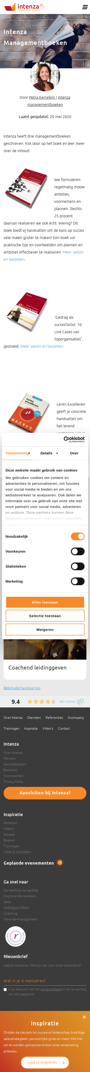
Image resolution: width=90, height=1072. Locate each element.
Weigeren (45, 629)
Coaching (10, 913)
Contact (64, 728)
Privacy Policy (13, 781)
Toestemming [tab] (17, 453)
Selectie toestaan (45, 616)
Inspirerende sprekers (20, 896)
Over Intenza (13, 717)
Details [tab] (46, 453)
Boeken (9, 840)
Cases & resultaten (17, 851)
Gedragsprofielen (17, 907)
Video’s (47, 728)
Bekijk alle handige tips (22, 688)
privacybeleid (51, 989)
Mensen (10, 758)
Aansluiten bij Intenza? (45, 793)
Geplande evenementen (33, 863)
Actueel (9, 834)
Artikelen (10, 823)
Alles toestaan (45, 602)
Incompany (76, 717)
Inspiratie (31, 728)
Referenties (54, 717)
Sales (7, 901)
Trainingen (11, 728)
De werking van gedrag (21, 890)
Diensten (34, 717)
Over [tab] (74, 453)
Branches (10, 770)
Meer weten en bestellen (41, 346)
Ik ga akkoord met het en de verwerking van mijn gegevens (47, 991)
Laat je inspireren (42, 1062)
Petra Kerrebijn (42, 97)
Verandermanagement (20, 919)
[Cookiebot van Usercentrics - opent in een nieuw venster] (64, 440)
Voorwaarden (14, 775)
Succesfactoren (15, 764)
